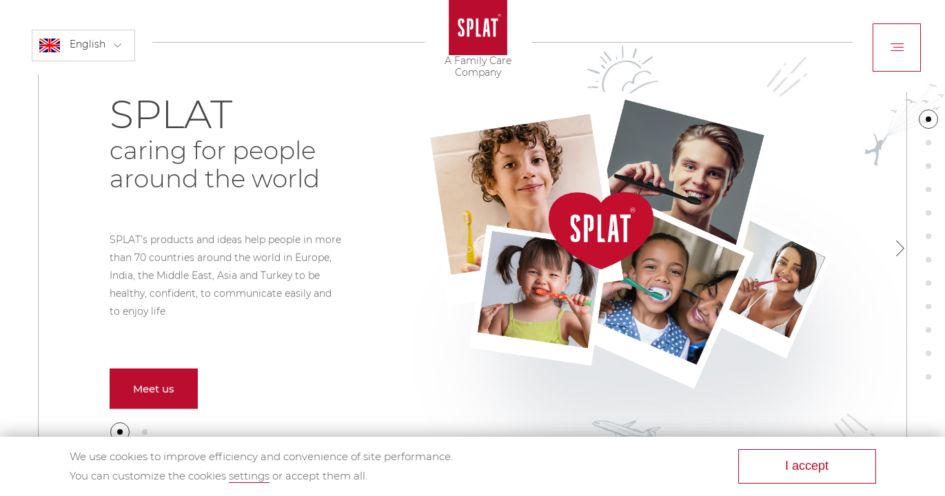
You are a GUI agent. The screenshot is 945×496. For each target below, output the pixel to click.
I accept (807, 466)
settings (249, 475)
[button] (120, 432)
